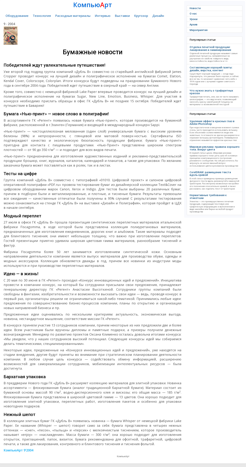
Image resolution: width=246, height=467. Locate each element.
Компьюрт (92, 4)
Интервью (102, 16)
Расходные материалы (72, 16)
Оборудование (17, 16)
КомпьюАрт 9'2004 (18, 450)
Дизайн (158, 16)
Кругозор (141, 16)
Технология (42, 16)
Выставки (122, 16)
